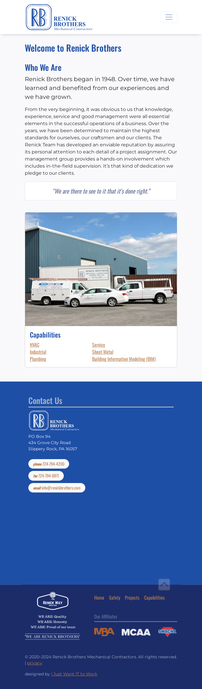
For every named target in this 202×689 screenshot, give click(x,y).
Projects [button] (132, 597)
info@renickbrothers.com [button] (57, 488)
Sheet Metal (102, 351)
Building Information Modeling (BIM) (124, 358)
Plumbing (38, 358)
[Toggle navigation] (169, 17)
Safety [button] (114, 597)
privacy (34, 663)
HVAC (34, 344)
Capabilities (45, 334)
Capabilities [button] (154, 597)
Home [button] (99, 597)
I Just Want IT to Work (74, 674)
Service (98, 344)
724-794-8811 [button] (46, 475)
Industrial (38, 351)
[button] (164, 584)
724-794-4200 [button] (48, 464)
